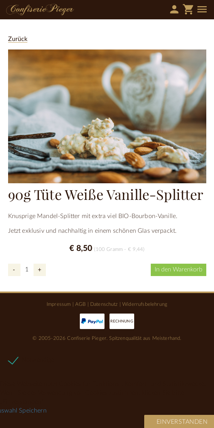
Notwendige (38, 360)
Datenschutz (104, 304)
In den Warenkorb (178, 269)
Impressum (59, 304)
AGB (80, 304)
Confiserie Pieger (40, 9)
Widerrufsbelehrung (144, 304)
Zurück (18, 39)
